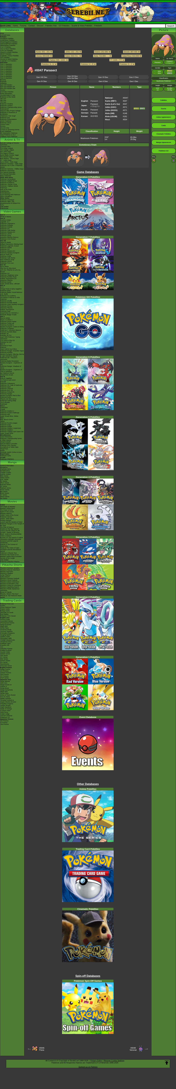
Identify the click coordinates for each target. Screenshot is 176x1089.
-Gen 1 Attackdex (6, 64)
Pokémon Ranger (6, 394)
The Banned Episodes (7, 174)
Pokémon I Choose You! (8, 553)
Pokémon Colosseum (7, 383)
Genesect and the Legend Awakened (9, 542)
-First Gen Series (6, 666)
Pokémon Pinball (6, 426)
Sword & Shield (5, 242)
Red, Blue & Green (6, 419)
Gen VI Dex (103, 77)
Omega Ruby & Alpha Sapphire (11, 289)
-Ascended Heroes (6, 621)
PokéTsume (4, 208)
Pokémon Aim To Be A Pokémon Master (11, 166)
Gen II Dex (103, 81)
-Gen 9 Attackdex (6, 78)
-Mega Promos (5, 669)
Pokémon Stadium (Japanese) (10, 428)
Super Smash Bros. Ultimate (10, 284)
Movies (12, 501)
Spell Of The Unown (7, 512)
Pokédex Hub (51, 26)
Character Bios (5, 146)
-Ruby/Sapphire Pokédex (8, 42)
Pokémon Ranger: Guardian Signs (12, 351)
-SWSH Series (5, 654)
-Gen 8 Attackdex (6, 76)
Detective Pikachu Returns (9, 237)
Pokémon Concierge (7, 200)
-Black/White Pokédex (7, 45)
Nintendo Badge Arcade (8, 315)
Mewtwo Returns (6, 513)
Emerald (3, 382)
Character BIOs (5, 469)
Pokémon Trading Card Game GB (11, 431)
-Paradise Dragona (6, 704)
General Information (7, 466)
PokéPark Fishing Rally (8, 401)
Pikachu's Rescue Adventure (10, 570)
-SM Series (4, 655)
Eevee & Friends (6, 592)
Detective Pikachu (6, 280)
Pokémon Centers (6, 105)
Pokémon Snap (5, 425)
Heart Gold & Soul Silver (8, 349)
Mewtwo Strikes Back (7, 508)
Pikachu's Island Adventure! (9, 582)
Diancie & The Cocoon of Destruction (8, 545)
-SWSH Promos (5, 673)
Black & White (5, 318)
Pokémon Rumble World (8, 303)
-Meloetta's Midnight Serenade (10, 539)
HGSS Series (4, 490)
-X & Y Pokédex (5, 47)
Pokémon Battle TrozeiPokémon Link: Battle (11, 293)
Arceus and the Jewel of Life (10, 531)
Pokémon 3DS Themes (8, 445)
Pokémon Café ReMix (7, 230)
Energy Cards (5, 611)
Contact (31, 26)
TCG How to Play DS (7, 340)
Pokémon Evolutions (7, 182)
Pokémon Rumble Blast (8, 332)
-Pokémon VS (5, 717)
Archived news (5, 35)
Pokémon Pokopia (6, 225)
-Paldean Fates (5, 643)
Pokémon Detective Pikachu (10, 561)
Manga (12, 462)
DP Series (3, 486)
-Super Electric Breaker (8, 702)
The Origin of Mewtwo (7, 506)
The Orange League (7, 150)
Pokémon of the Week (7, 97)
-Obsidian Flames (6, 648)
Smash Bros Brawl (6, 375)
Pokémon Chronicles (7, 170)
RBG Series (4, 476)
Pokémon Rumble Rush (8, 277)
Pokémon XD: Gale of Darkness (11, 385)
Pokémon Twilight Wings (8, 181)
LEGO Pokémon (6, 121)
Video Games (12, 211)
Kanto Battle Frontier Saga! (9, 155)
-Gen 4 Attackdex (6, 69)
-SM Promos (4, 674)
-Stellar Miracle (5, 705)
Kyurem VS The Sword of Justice (11, 537)
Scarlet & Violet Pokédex (82, 26)
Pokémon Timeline (6, 104)
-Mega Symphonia (6, 690)
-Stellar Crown (5, 636)
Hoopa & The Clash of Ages (9, 548)
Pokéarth (98, 26)
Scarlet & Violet (5, 220)
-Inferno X (3, 686)
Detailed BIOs (5, 471)
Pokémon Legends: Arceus (9, 246)
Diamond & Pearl (6, 345)
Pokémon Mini (5, 414)
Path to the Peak (6, 189)
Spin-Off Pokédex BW (7, 88)
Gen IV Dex (42, 81)
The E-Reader (5, 402)
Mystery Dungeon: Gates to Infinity (12, 327)
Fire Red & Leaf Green (8, 380)
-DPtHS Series (5, 661)
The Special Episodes (7, 172)
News (2, 33)
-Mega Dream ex (6, 685)
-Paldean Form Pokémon (8, 136)
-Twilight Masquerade (7, 640)
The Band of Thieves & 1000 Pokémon (10, 298)
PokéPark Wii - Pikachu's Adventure (8, 358)
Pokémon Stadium (6, 430)
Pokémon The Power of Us (9, 555)
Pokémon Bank (5, 290)
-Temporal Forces (6, 642)
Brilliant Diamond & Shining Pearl (11, 244)
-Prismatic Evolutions (7, 633)
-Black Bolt (4, 626)
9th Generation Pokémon (8, 133)
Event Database (5, 131)
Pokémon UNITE (6, 234)
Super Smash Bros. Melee (9, 416)
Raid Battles (4, 614)
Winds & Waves (5, 217)
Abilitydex (3, 83)
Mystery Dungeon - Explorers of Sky (11, 363)
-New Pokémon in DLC (8, 135)
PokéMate (3, 404)
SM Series (3, 498)
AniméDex (3, 145)
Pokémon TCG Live (7, 263)
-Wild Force (4, 712)
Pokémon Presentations (8, 119)
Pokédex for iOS (6, 342)
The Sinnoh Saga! (6, 157)
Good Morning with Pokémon (10, 195)
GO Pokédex (64, 26)
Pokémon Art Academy (8, 296)
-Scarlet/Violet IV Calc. (8, 95)
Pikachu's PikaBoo (6, 573)
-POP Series (4, 678)
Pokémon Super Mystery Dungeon (12, 304)
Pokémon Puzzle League (8, 423)
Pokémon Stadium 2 (7, 411)
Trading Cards (12, 600)
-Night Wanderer (6, 707)
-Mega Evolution (5, 624)
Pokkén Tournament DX (8, 278)
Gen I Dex (134, 81)
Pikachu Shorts (12, 564)
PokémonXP (4, 109)
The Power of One (6, 510)
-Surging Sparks (5, 635)
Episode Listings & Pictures (9, 143)
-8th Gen (3, 100)
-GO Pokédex (5, 57)
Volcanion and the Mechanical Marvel (10, 550)
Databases (12, 30)
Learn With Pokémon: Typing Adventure (10, 338)
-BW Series (4, 659)
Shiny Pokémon (5, 176)
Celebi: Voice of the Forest (9, 515)
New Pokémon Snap (7, 260)
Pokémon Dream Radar (8, 321)
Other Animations (6, 196)
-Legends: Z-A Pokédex (8, 61)
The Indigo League (6, 148)
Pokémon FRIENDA (7, 459)
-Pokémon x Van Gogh (8, 116)
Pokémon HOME (6, 247)
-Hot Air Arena (5, 697)
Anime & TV (12, 139)
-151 (1, 647)
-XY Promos (4, 676)
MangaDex (4, 467)
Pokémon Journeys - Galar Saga (11, 164)
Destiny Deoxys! (5, 520)
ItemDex (3, 80)
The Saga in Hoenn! (7, 153)
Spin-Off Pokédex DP (7, 87)
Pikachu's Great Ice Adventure (10, 585)
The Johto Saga (5, 152)
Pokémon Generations (8, 179)
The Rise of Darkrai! (7, 527)
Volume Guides (5, 474)
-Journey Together (6, 631)
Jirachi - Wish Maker (7, 518)
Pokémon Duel (5, 311)
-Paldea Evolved (6, 650)
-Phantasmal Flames (7, 623)
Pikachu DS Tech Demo (8, 399)
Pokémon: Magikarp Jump (9, 275)
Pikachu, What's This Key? (9, 594)
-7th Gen (3, 102)
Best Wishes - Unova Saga (9, 158)
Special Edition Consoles (8, 444)
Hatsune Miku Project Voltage (10, 111)
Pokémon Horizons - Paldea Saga (12, 169)
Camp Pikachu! (5, 575)
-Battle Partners (5, 698)
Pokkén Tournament (7, 309)
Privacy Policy (96, 1061)
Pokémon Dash (5, 387)
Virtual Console (5, 442)
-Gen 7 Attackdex (6, 74)
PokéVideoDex (5, 193)
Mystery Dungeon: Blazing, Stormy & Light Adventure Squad (12, 355)
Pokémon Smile (5, 256)
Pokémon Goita (5, 456)
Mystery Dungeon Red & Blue (10, 395)
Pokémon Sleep (5, 235)
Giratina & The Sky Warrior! (9, 529)
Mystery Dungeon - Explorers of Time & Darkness (11, 370)
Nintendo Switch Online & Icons (11, 452)
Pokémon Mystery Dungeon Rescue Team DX (9, 253)
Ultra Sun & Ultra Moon (8, 268)
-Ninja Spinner (5, 681)
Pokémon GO (5, 229)
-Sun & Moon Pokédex (8, 49)
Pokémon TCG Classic (8, 616)
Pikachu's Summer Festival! (9, 578)
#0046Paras (41, 1049)
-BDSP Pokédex (5, 54)
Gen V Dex (134, 77)
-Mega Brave (4, 688)
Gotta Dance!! (5, 577)
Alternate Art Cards (6, 612)
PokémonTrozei (5, 397)
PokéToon (3, 188)
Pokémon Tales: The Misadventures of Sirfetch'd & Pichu (10, 203)
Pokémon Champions (7, 223)
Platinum (3, 347)
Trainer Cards (5, 609)
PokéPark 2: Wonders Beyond (10, 330)
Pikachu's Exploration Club (9, 583)
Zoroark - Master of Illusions (9, 532)
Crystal (2, 409)
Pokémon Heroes (6, 517)
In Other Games (5, 440)
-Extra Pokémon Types (8, 607)
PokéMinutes (4, 191)
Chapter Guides (5, 472)
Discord (40, 26)
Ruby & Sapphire (6, 378)
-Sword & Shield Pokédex (9, 52)
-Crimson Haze (5, 710)
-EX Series (4, 662)
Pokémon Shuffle (6, 301)
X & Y (2, 287)
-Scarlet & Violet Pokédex (9, 59)
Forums (23, 26)
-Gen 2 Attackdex (6, 66)
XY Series (3, 495)
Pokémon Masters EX (7, 232)
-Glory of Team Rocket (7, 695)
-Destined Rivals (6, 630)
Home (15, 26)
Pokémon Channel (6, 388)
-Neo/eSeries (4, 664)
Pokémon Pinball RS (7, 392)
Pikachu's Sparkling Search (9, 587)
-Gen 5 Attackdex (6, 71)
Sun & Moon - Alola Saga (9, 162)
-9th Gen (3, 99)
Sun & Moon (4, 266)
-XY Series (4, 657)
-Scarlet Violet (5, 652)
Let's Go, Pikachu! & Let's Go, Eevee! (10, 271)
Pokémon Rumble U (7, 325)
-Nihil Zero (3, 683)
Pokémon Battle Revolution (9, 361)
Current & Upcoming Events (9, 130)
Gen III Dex (72, 81)
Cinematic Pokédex (7, 92)
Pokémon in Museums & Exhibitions (8, 113)
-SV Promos (4, 671)
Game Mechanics (6, 93)
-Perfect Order (5, 619)
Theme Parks (4, 124)
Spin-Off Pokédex (6, 85)
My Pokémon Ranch (7, 373)
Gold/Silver (4, 407)
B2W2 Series (4, 493)
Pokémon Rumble (6, 352)
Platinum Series (5, 488)
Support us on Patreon (88, 1067)
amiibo (2, 450)
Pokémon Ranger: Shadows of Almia (10, 367)
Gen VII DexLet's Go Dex (72, 77)
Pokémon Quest (5, 282)
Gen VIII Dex (41, 77)
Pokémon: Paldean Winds (9, 186)
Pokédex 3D (4, 333)
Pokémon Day (5, 117)
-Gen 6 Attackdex (6, 73)
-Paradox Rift (4, 645)
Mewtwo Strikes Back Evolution (11, 556)
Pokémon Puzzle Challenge (9, 413)
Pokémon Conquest (7, 328)
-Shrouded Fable (6, 638)
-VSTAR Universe (6, 716)
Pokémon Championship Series (11, 107)
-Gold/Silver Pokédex (7, 40)
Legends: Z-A (4, 222)
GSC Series (4, 479)
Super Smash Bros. (7, 433)
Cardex (2, 90)
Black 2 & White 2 (6, 320)
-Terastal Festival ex (7, 700)
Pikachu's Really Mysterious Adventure (9, 589)
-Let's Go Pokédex (6, 50)
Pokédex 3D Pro (6, 335)
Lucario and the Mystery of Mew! (11, 522)
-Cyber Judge (4, 714)
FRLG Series (4, 483)
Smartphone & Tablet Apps (9, 447)
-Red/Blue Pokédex (7, 38)
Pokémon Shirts (5, 123)
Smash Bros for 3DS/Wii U (9, 313)
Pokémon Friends (6, 227)
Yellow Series (4, 478)
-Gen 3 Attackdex (6, 68)
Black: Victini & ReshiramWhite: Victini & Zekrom (11, 535)
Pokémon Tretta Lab (7, 323)
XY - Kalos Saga (6, 160)
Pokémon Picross (6, 306)
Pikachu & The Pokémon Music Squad (11, 596)
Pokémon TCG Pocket (7, 239)
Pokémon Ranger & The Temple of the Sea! (12, 524)
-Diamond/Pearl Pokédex (8, 44)
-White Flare (4, 628)
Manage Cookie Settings (114, 1061)
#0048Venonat (133, 1049)
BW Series (4, 491)
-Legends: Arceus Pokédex (9, 56)
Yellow (2, 421)
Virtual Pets (4, 449)
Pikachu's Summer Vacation (9, 568)
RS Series (3, 481)
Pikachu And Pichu (6, 571)
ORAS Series (4, 496)
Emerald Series (5, 484)
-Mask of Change (6, 709)
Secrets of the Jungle (7, 558)
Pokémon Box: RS (6, 390)
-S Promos (4, 722)
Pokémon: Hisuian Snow (8, 184)
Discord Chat (4, 128)
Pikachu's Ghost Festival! (9, 580)
